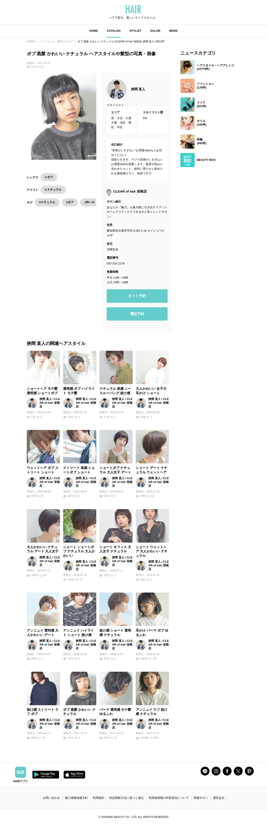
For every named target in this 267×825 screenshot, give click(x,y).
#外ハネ (90, 202)
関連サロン (201, 797)
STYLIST (135, 30)
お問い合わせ (51, 797)
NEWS (173, 30)
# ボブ (49, 177)
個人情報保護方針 (76, 797)
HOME (93, 30)
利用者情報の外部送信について (169, 797)
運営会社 (218, 797)
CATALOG (113, 30)
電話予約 (137, 314)
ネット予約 (137, 296)
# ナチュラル (53, 189)
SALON (155, 30)
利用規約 (98, 797)
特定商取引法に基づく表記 (126, 797)
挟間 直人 (138, 89)
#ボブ (70, 202)
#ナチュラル (47, 202)
